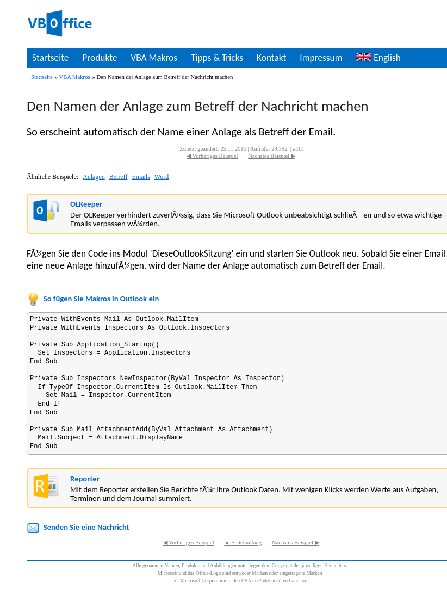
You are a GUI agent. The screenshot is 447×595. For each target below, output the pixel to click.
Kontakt (271, 58)
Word (161, 177)
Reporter (85, 479)
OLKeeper (86, 204)
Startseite (50, 58)
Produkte (99, 58)
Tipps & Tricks (217, 58)
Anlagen (94, 177)
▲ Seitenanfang (243, 543)
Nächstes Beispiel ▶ (271, 156)
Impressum (321, 58)
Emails (141, 177)
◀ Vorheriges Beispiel (212, 156)
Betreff (118, 177)
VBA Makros (154, 58)
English (378, 58)
